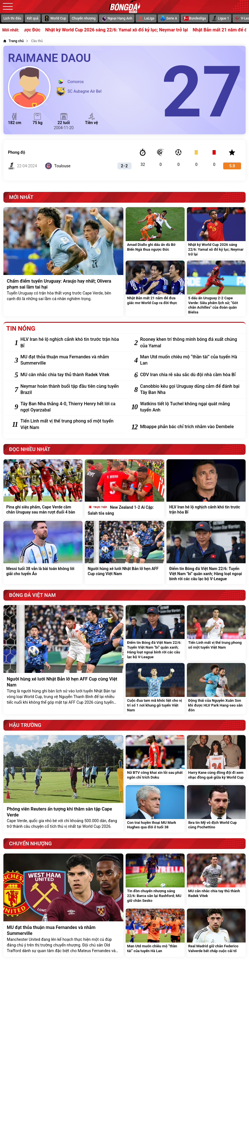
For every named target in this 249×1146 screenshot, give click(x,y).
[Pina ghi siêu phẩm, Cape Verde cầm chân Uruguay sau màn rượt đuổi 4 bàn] (43, 489)
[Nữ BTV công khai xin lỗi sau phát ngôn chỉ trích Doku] (155, 759)
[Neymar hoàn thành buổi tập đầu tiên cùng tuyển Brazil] (70, 389)
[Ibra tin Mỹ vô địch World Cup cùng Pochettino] (216, 809)
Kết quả (33, 18)
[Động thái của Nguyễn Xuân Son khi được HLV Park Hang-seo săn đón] (216, 688)
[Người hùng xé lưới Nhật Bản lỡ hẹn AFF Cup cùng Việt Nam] (124, 552)
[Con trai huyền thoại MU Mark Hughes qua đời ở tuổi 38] (155, 809)
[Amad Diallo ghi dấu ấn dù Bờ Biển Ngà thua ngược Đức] (155, 232)
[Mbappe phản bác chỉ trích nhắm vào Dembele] (190, 427)
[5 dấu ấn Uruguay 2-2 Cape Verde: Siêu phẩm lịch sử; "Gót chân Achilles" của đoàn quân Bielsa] (216, 289)
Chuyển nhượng (84, 18)
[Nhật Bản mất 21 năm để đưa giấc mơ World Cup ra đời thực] (155, 289)
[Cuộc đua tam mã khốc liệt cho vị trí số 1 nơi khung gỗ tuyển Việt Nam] (155, 688)
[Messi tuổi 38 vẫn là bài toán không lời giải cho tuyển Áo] (43, 552)
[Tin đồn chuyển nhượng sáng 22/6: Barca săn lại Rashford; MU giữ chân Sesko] (155, 879)
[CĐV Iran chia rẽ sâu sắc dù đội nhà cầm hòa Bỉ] (190, 375)
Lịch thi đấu (12, 18)
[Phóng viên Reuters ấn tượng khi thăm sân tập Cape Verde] (63, 784)
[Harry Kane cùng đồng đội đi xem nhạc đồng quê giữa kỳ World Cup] (216, 759)
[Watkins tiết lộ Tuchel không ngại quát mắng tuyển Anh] (190, 407)
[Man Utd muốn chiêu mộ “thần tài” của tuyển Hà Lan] (190, 360)
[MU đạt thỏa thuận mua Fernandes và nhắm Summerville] (70, 360)
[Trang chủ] (13, 41)
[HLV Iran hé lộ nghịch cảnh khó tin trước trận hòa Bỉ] (70, 342)
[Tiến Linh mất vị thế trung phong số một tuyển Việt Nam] (70, 424)
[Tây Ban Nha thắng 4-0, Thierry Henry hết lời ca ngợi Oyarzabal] (70, 407)
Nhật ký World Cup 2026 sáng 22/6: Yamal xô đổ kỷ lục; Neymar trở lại (127, 30)
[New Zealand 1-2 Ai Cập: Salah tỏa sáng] (124, 489)
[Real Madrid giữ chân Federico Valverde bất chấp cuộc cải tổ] (216, 933)
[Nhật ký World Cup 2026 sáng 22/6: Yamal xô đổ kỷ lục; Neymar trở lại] (216, 232)
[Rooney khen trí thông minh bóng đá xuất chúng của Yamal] (190, 342)
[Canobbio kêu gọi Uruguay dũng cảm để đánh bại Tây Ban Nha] (190, 389)
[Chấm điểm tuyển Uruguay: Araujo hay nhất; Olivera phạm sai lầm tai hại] (63, 261)
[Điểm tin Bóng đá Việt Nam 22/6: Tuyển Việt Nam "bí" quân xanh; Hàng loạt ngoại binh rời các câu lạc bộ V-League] (206, 552)
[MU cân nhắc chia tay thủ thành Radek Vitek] (70, 375)
